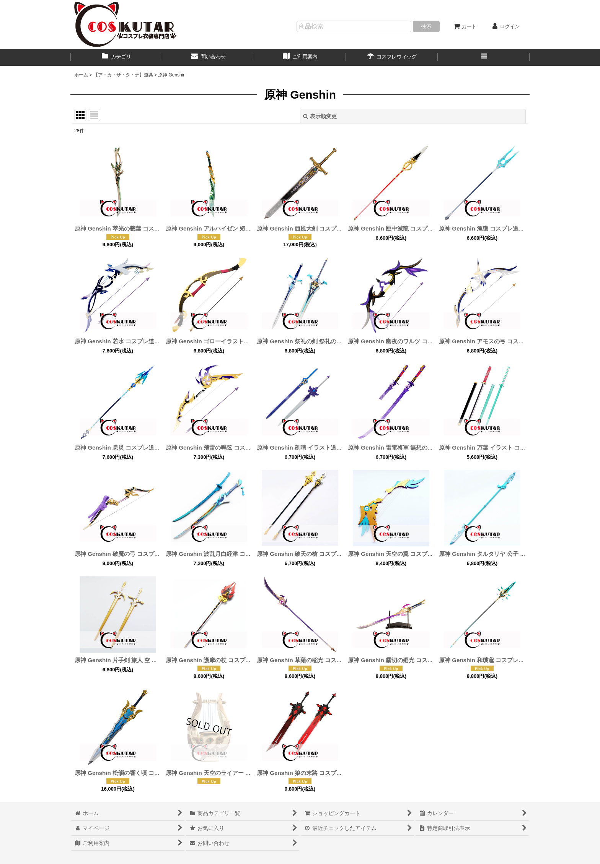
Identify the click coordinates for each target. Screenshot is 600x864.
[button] (484, 57)
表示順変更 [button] (320, 116)
